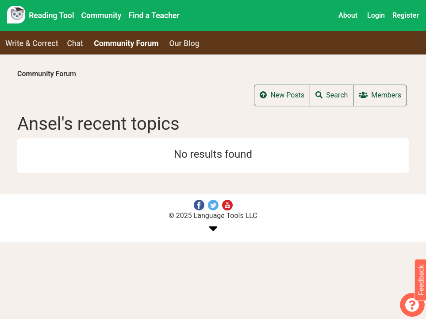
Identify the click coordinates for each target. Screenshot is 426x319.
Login (376, 15)
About (347, 15)
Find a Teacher (153, 15)
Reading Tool (51, 15)
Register (405, 15)
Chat (75, 43)
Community (101, 15)
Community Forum (46, 74)
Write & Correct (31, 43)
